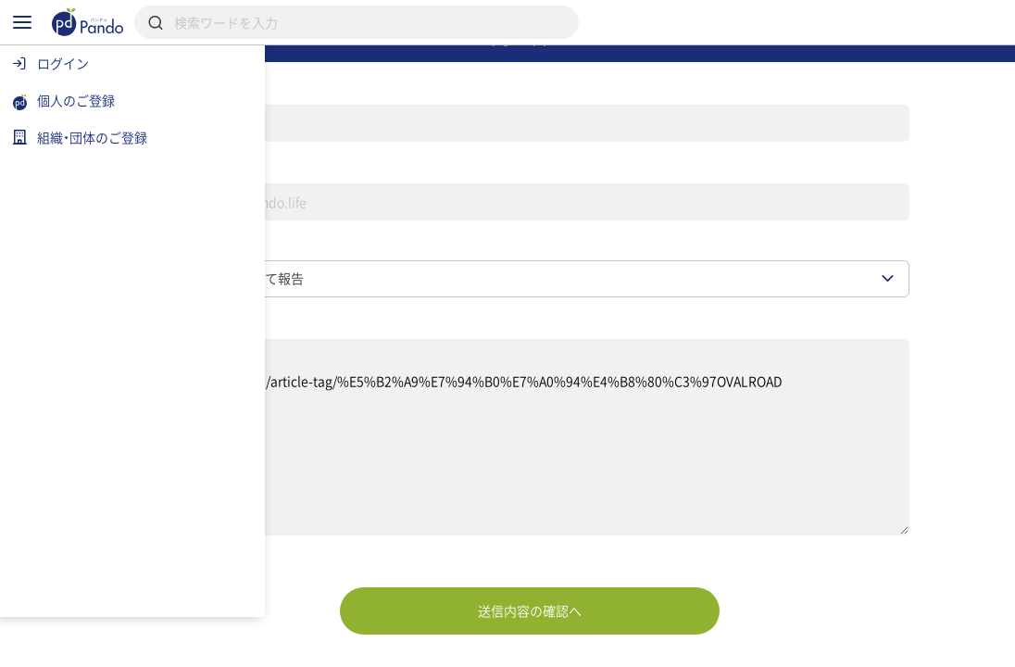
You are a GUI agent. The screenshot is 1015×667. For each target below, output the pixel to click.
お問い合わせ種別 (308, 305)
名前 (264, 128)
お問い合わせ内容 (308, 390)
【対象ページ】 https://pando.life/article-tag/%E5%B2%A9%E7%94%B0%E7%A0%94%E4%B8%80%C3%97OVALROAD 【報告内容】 (609, 508)
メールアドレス (301, 217)
